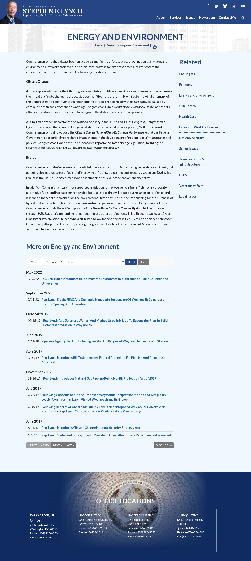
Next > (57, 445)
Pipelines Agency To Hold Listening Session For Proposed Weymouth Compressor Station (104, 341)
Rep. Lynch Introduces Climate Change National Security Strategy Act (90, 428)
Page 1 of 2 (164, 445)
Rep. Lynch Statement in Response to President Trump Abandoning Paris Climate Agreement (106, 435)
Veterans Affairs (191, 186)
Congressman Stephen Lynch (45, 12)
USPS (183, 175)
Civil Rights (187, 74)
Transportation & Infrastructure (191, 161)
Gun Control (188, 106)
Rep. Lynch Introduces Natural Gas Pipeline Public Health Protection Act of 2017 (99, 378)
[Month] (38, 262)
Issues (110, 45)
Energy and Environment (126, 37)
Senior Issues (188, 148)
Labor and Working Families (198, 127)
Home (99, 45)
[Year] (55, 262)
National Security (191, 138)
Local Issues (188, 196)
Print (154, 46)
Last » (70, 445)
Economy (185, 85)
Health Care (187, 117)
